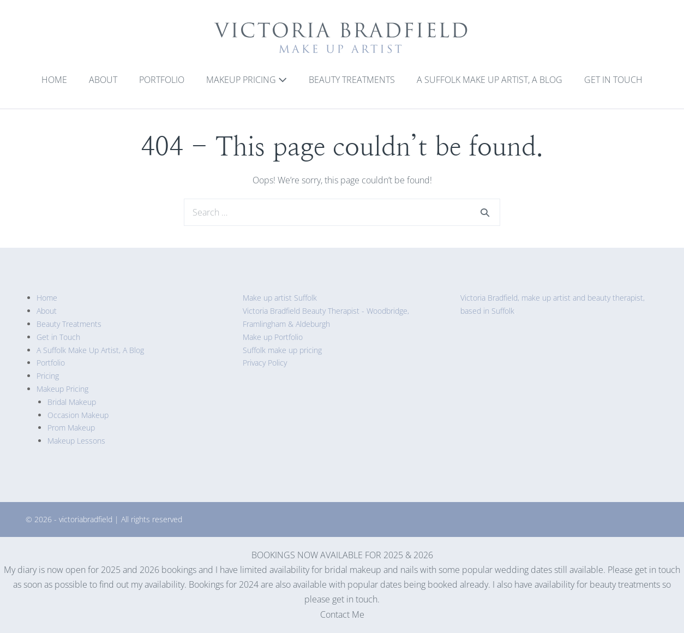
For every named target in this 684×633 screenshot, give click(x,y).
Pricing (48, 376)
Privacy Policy (265, 362)
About (103, 80)
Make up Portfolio (273, 337)
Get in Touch (613, 80)
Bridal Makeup (71, 402)
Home (54, 80)
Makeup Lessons (76, 440)
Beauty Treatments (352, 80)
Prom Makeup (71, 427)
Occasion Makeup (78, 415)
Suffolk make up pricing (282, 350)
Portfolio (161, 80)
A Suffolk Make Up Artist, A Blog (489, 80)
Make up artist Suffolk (280, 297)
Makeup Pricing (246, 80)
